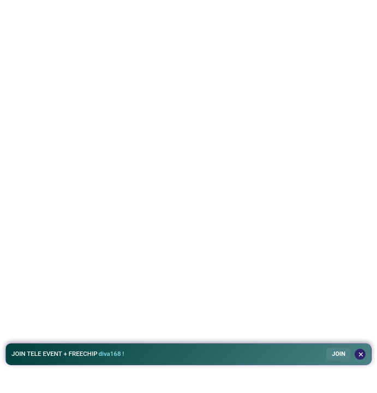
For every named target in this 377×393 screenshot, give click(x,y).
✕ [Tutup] (361, 354)
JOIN (338, 354)
